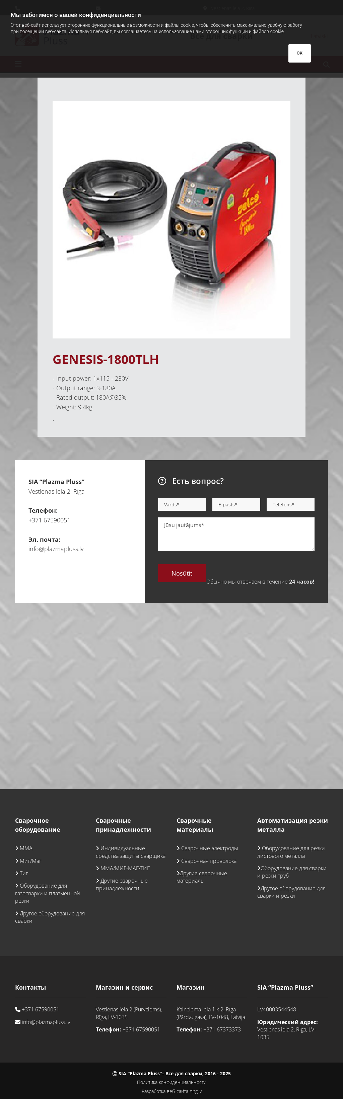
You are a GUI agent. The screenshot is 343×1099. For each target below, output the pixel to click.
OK (299, 53)
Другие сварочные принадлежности (122, 884)
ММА (26, 848)
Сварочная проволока (208, 861)
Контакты (30, 987)
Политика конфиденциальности (171, 1082)
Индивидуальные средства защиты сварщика (130, 851)
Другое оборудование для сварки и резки (291, 892)
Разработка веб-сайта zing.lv (172, 1091)
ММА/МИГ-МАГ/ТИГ (125, 868)
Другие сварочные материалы (202, 877)
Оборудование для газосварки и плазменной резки (47, 893)
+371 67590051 (49, 520)
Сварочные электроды (209, 848)
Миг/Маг (31, 861)
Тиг (24, 873)
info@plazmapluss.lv (55, 549)
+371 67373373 (222, 1029)
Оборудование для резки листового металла (291, 851)
